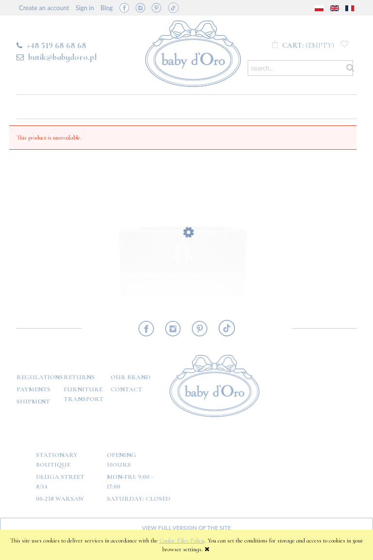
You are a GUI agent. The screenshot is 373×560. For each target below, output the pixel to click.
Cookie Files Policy (181, 540)
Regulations (40, 377)
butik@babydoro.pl (62, 57)
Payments (34, 389)
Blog (107, 8)
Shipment (33, 401)
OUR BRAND (131, 377)
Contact (126, 389)
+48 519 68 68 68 (56, 45)
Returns (79, 377)
